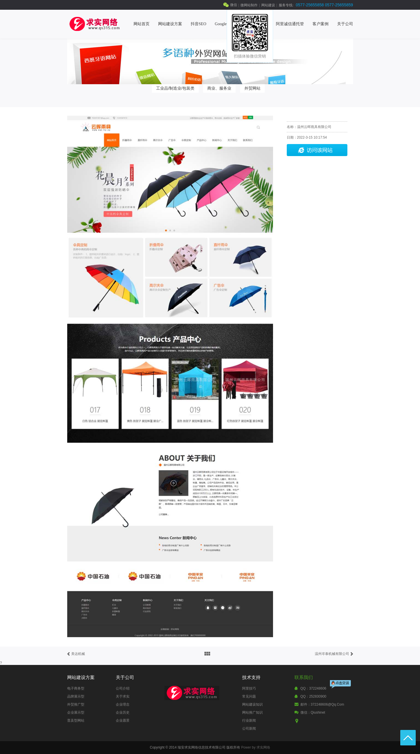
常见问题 (249, 696)
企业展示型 (75, 712)
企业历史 (123, 712)
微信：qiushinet (312, 712)
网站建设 (268, 5)
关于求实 (123, 696)
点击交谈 (341, 685)
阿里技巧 (249, 688)
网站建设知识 (252, 704)
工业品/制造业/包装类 (175, 88)
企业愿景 (123, 720)
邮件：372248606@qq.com (322, 704)
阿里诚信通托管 (290, 24)
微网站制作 (249, 5)
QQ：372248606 (313, 688)
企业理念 (123, 704)
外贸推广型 (75, 704)
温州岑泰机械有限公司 (332, 654)
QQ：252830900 (313, 696)
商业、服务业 (219, 88)
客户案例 (320, 24)
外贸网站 (252, 88)
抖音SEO (198, 24)
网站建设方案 (170, 24)
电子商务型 (75, 688)
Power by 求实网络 (255, 747)
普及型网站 (75, 720)
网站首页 (142, 24)
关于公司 (345, 24)
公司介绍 (123, 688)
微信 (233, 5)
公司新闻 (249, 729)
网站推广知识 (252, 712)
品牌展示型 (75, 696)
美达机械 (78, 654)
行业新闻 (249, 720)
